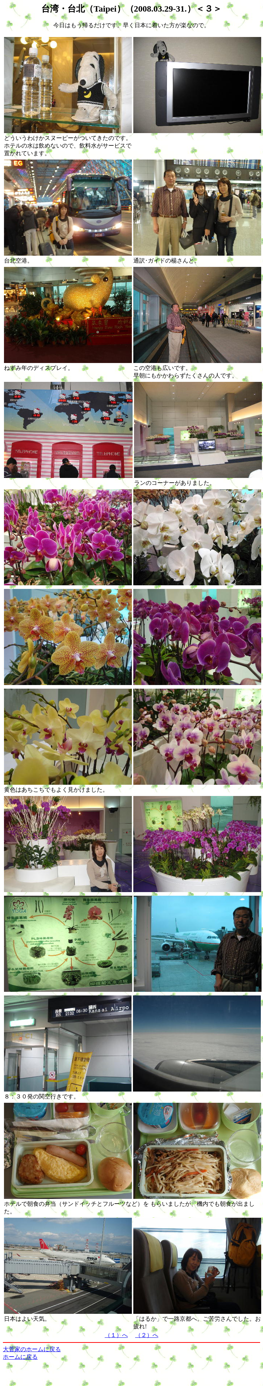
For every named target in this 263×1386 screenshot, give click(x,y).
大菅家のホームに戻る (32, 1349)
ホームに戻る (20, 1357)
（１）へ (116, 1335)
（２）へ (146, 1335)
